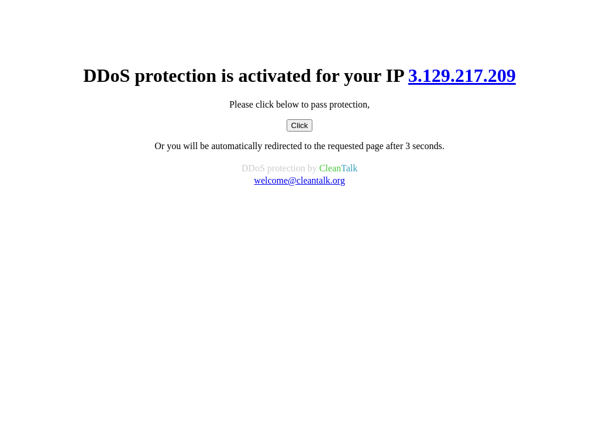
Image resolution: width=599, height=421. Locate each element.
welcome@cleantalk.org (299, 180)
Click (299, 125)
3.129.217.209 (462, 75)
